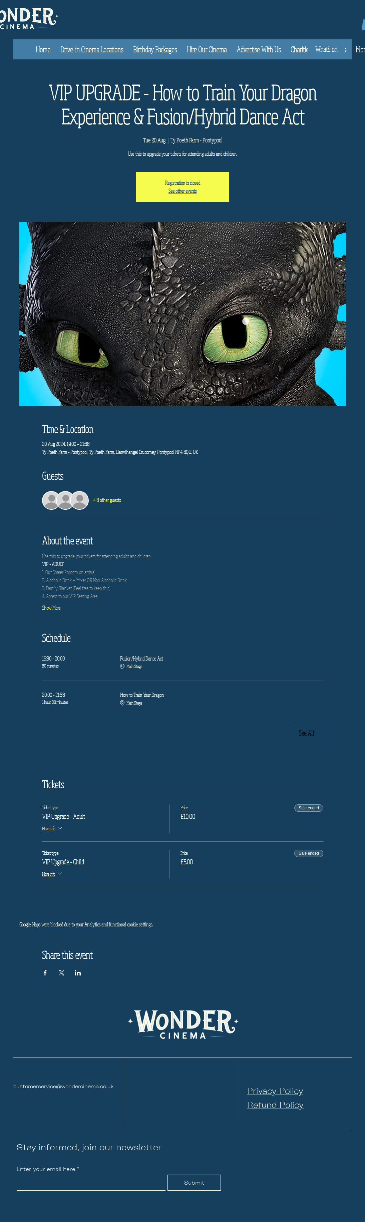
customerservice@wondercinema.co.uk (63, 1086)
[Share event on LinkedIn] (78, 972)
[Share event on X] (61, 972)
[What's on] (326, 49)
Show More (51, 607)
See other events (182, 190)
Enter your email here (46, 1169)
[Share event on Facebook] (45, 972)
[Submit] (194, 1183)
